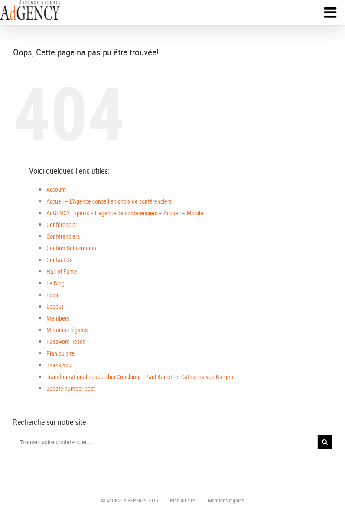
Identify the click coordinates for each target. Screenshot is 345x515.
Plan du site (60, 353)
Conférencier (61, 224)
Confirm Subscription (71, 248)
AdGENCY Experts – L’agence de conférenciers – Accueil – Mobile (124, 213)
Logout (54, 306)
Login (53, 295)
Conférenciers (63, 236)
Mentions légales (67, 330)
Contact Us (59, 260)
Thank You (59, 365)
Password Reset (65, 341)
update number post (70, 388)
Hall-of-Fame (61, 271)
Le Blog (55, 283)
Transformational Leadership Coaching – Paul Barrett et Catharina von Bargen (139, 376)
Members (57, 318)
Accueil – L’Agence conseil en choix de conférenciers (109, 201)
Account (56, 189)
